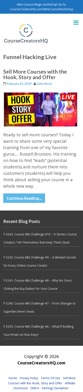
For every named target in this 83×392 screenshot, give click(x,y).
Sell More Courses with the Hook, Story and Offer (35, 74)
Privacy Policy (29, 378)
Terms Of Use (50, 378)
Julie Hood (44, 83)
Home (13, 378)
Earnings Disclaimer (55, 388)
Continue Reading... (24, 198)
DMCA (35, 388)
